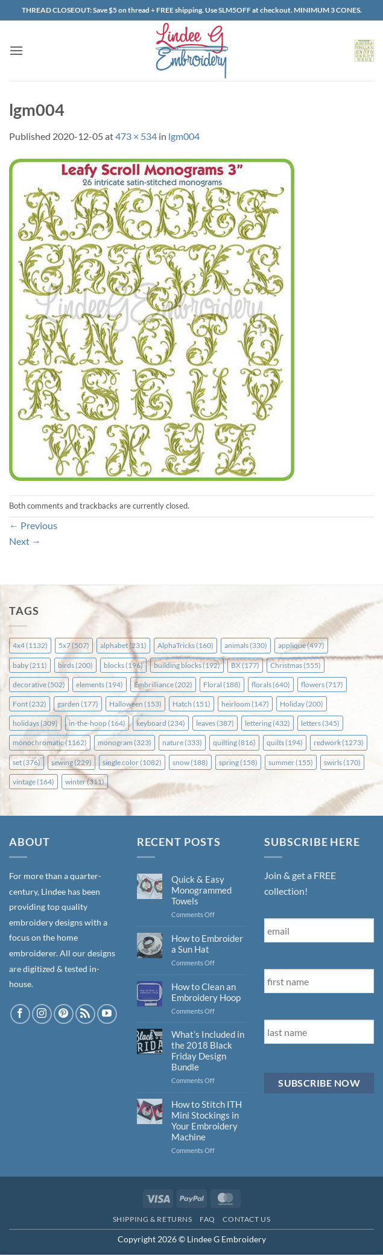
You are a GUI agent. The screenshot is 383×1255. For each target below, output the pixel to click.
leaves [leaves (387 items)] (215, 723)
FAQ (207, 1219)
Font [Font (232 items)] (29, 703)
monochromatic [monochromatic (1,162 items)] (50, 742)
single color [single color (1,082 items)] (132, 762)
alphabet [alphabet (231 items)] (123, 645)
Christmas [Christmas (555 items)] (295, 665)
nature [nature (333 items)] (182, 742)
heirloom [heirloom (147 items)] (245, 703)
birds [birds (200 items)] (75, 665)
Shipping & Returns (152, 1219)
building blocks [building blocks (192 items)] (187, 665)
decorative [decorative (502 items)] (39, 684)
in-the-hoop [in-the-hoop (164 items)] (97, 723)
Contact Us (246, 1219)
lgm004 (184, 136)
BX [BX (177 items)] (245, 665)
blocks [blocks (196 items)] (123, 665)
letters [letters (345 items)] (320, 723)
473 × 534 (136, 136)
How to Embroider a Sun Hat (207, 944)
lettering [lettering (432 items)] (267, 723)
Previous (33, 525)
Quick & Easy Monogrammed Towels (201, 890)
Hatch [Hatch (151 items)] (191, 703)
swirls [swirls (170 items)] (342, 762)
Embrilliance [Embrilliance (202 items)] (163, 684)
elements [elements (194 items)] (99, 684)
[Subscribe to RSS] (85, 1014)
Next (25, 541)
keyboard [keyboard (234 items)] (160, 723)
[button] (16, 50)
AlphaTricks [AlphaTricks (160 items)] (185, 645)
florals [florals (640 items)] (271, 684)
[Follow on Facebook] (20, 1014)
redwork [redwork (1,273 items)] (339, 742)
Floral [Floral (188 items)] (222, 684)
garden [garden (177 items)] (77, 703)
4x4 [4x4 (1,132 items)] (30, 645)
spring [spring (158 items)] (238, 762)
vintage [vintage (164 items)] (33, 781)
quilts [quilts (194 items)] (285, 742)
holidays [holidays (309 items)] (35, 723)
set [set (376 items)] (26, 762)
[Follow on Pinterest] (64, 1014)
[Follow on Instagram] (42, 1014)
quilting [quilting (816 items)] (234, 742)
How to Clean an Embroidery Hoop (206, 992)
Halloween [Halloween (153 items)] (135, 703)
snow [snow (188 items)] (190, 762)
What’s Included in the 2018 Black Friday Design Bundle (207, 1050)
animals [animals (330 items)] (245, 645)
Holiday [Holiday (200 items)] (301, 703)
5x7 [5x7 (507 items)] (74, 645)
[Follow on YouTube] (107, 1014)
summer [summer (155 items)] (290, 762)
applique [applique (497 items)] (301, 645)
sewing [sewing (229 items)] (71, 762)
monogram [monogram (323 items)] (124, 742)
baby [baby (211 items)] (30, 665)
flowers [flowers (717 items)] (322, 684)
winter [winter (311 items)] (84, 781)
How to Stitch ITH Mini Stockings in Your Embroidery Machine (206, 1120)
